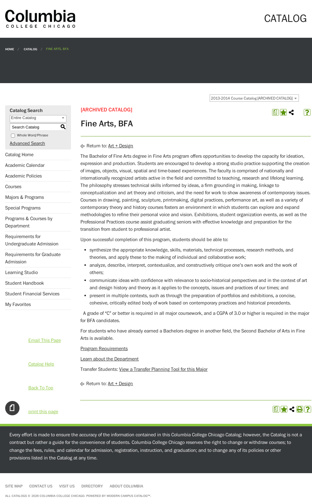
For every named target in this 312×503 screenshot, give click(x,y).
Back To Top (40, 388)
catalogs (19, 496)
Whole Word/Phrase (32, 135)
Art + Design (120, 146)
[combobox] (254, 98)
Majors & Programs (24, 197)
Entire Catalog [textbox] (23, 117)
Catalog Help (41, 364)
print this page (43, 412)
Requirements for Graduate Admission (33, 258)
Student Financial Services (32, 294)
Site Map (14, 486)
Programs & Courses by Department (28, 222)
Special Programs (23, 208)
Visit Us (67, 486)
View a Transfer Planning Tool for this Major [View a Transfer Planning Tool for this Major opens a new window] (163, 369)
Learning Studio (21, 272)
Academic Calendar (24, 165)
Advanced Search (27, 143)
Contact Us (40, 486)
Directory (92, 486)
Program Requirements (104, 349)
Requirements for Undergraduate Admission (31, 240)
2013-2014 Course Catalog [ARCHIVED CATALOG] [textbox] (251, 98)
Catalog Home (19, 155)
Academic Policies (23, 176)
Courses (13, 187)
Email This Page (44, 340)
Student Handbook (24, 283)
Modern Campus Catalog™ (128, 496)
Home (9, 49)
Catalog (30, 49)
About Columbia (126, 486)
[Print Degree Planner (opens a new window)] (275, 112)
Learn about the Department (109, 359)
